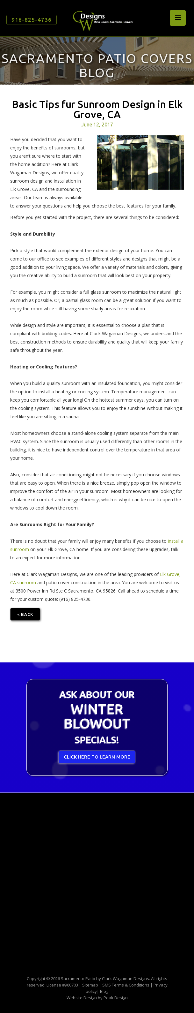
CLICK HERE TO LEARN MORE (97, 757)
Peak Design (116, 998)
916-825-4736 (31, 20)
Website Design (82, 998)
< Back (25, 614)
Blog (104, 991)
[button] (178, 18)
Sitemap (90, 985)
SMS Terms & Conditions (125, 985)
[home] (101, 18)
